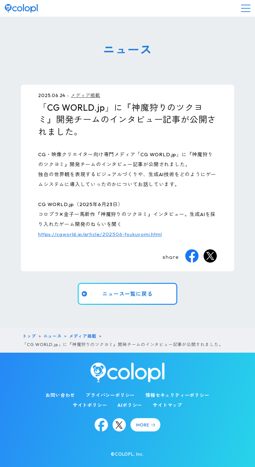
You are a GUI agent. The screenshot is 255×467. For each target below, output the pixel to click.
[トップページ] (21, 8)
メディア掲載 (85, 95)
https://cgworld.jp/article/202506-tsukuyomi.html (100, 234)
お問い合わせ (60, 395)
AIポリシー (130, 405)
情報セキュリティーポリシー (177, 395)
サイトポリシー (90, 405)
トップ (29, 336)
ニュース (52, 336)
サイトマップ (167, 405)
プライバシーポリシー (110, 395)
